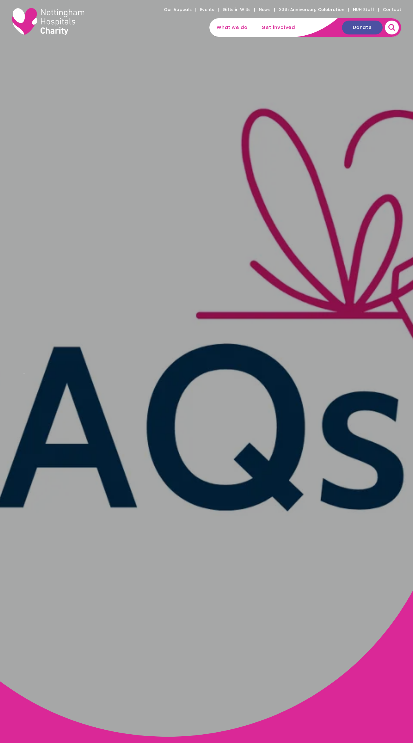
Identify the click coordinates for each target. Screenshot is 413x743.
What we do (232, 27)
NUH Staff (363, 9)
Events (207, 9)
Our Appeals (178, 9)
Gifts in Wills (237, 9)
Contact (392, 9)
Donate (362, 27)
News (265, 9)
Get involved (278, 27)
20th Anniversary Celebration (312, 9)
